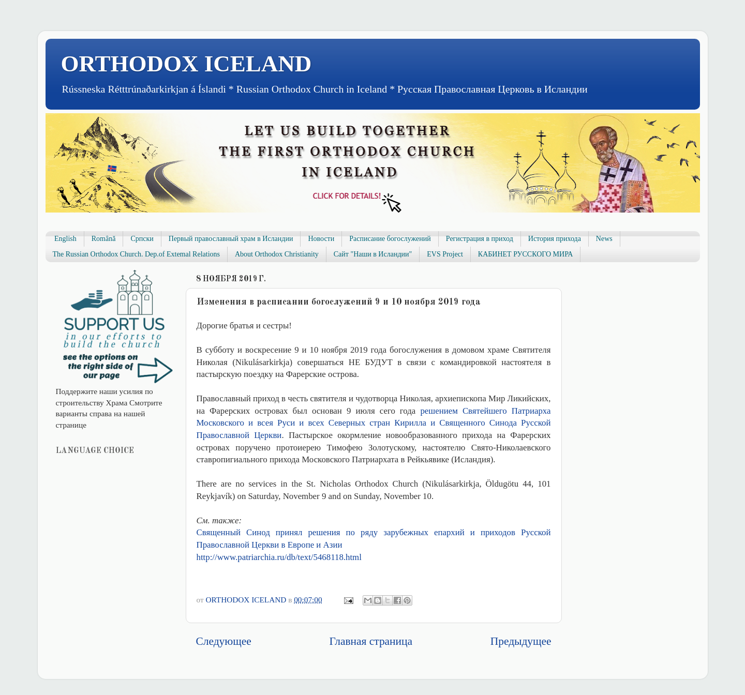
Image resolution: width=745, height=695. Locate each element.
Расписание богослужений (390, 239)
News (604, 239)
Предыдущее (521, 641)
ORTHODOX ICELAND (186, 64)
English (65, 239)
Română (104, 239)
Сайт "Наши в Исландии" (373, 254)
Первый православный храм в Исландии (231, 239)
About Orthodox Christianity (277, 254)
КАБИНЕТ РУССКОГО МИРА (525, 254)
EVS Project (445, 254)
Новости (321, 239)
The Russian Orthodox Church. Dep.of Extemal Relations (136, 254)
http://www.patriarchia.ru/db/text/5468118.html (279, 557)
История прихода (554, 239)
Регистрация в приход (479, 239)
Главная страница (371, 641)
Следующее (223, 641)
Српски (141, 239)
